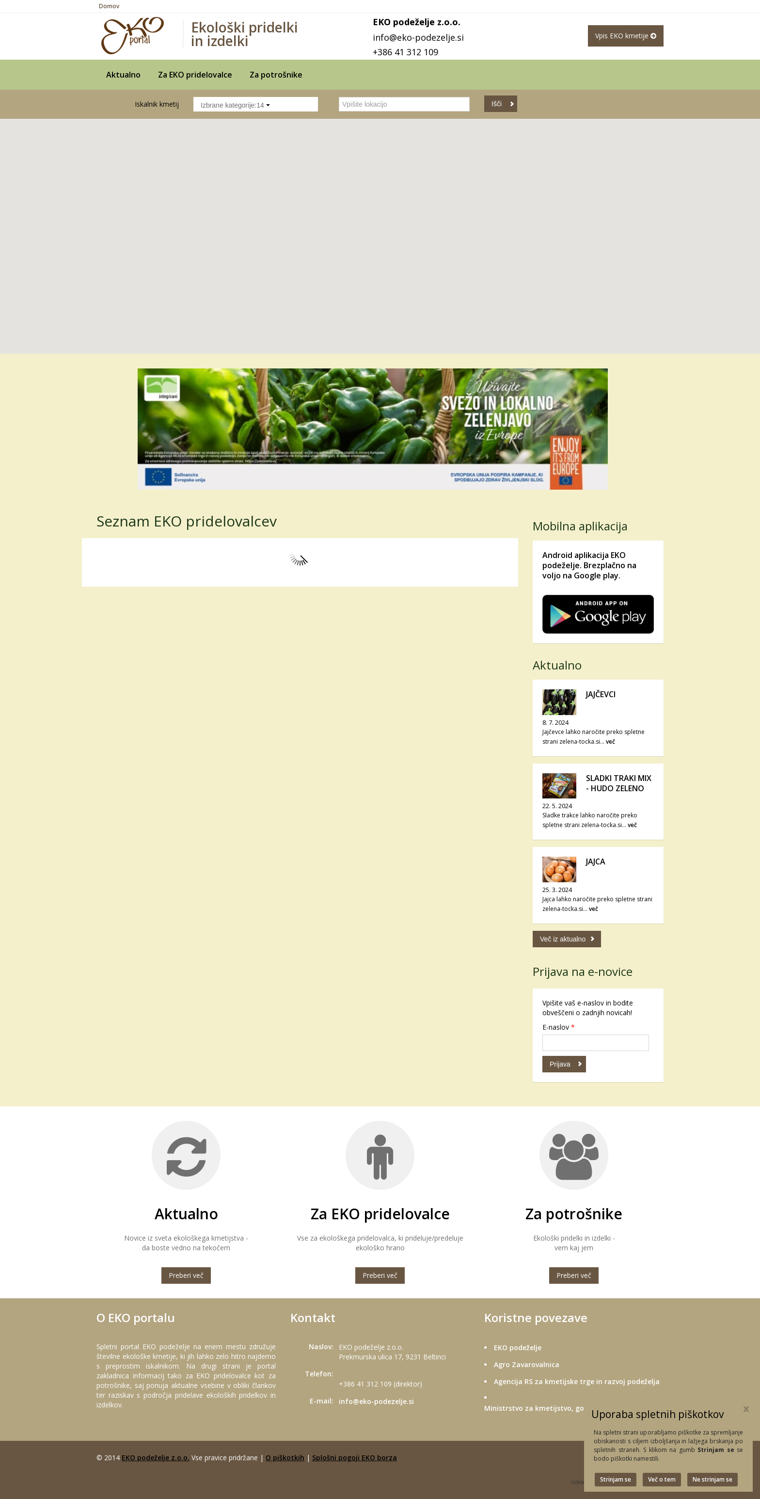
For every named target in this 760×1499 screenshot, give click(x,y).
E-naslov (558, 1027)
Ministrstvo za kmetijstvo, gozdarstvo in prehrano (570, 1408)
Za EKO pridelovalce (195, 74)
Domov (109, 6)
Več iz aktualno (563, 939)
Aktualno (123, 74)
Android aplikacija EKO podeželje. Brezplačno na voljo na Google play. (589, 565)
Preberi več (186, 1275)
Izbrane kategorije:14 (235, 105)
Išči (496, 104)
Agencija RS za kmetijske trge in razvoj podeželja (577, 1381)
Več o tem (662, 1479)
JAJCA (595, 861)
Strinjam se (615, 1479)
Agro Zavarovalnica (526, 1364)
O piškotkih (285, 1457)
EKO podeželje (517, 1347)
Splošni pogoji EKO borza (354, 1457)
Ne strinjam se (712, 1479)
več (610, 741)
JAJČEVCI (601, 694)
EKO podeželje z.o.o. (156, 1457)
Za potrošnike (276, 74)
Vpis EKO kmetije (625, 35)
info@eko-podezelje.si (418, 37)
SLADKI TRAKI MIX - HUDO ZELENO (618, 783)
